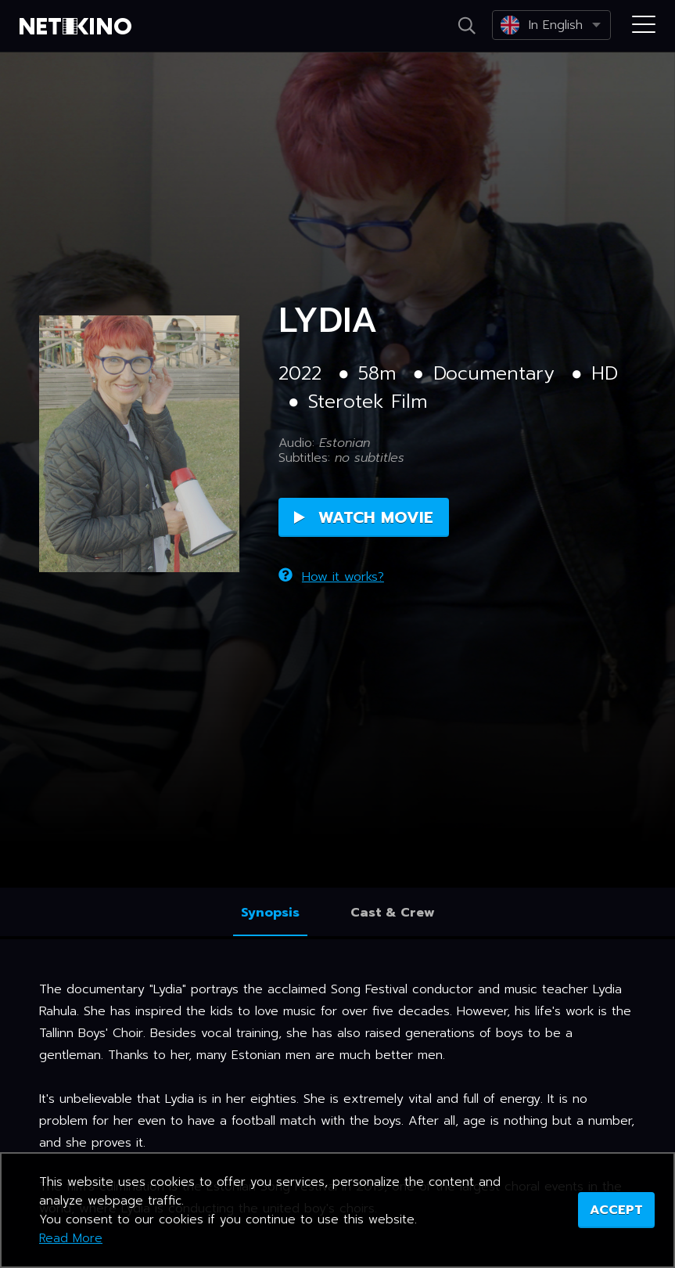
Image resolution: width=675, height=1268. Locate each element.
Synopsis (270, 912)
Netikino (78, 26)
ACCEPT (616, 1210)
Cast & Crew (392, 912)
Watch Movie (363, 517)
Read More (70, 1238)
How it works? (331, 576)
